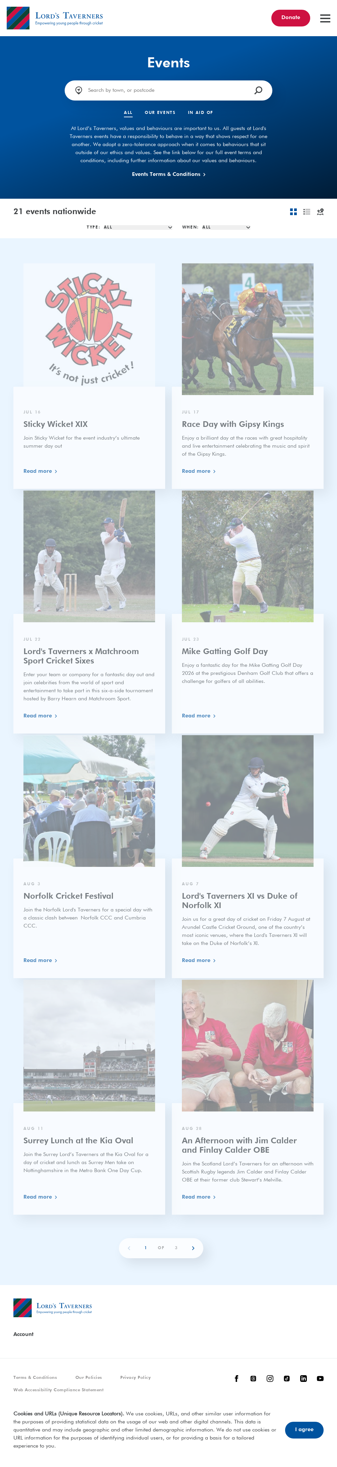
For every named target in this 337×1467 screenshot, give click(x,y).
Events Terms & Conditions (168, 174)
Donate (290, 17)
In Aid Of (200, 113)
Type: (93, 228)
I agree (304, 1429)
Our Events (160, 113)
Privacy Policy (135, 1378)
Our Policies (88, 1378)
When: (190, 228)
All (128, 113)
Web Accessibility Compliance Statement (58, 1390)
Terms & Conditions (35, 1378)
